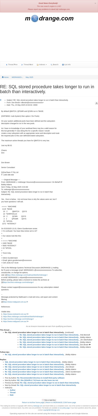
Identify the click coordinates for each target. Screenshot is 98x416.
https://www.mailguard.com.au (14, 302)
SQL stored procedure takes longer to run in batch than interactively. (33, 362)
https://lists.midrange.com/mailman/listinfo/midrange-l (27, 275)
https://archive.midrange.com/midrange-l (18, 282)
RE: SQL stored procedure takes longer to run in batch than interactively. (49, 345)
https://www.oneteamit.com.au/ (15, 314)
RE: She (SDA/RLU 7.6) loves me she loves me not (37, 380)
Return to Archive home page (33, 402)
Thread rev (12, 65)
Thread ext (27, 65)
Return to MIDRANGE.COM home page (61, 402)
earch (54, 65)
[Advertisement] (49, 43)
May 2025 (29, 77)
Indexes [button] (42, 65)
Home (5, 77)
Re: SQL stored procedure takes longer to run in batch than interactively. (49, 335)
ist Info (66, 65)
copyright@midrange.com (51, 410)
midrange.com (37, 406)
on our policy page (64, 408)
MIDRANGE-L (17, 77)
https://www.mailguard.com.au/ (15, 321)
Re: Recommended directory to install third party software (41, 378)
